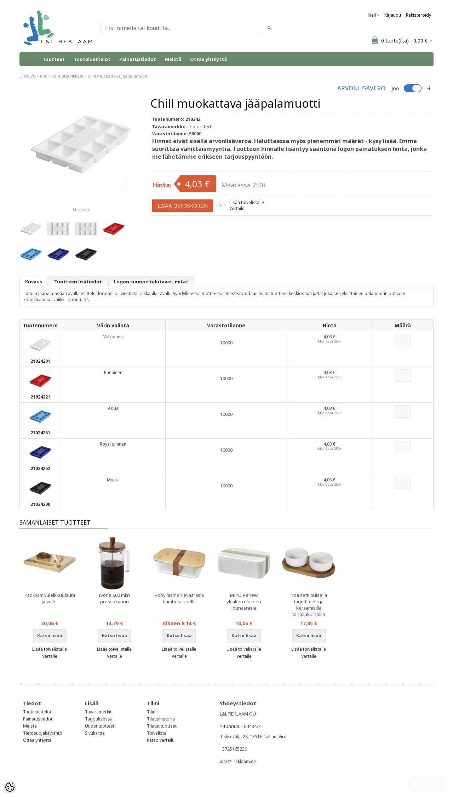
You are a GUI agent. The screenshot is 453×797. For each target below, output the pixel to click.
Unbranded (199, 126)
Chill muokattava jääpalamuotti (118, 76)
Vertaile (237, 208)
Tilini (151, 712)
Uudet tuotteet (99, 726)
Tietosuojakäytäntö (42, 733)
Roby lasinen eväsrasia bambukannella (179, 598)
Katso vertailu (160, 740)
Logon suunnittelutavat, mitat (151, 281)
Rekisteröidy (418, 15)
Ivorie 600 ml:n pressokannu (114, 598)
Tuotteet (53, 59)
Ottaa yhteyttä (208, 59)
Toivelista (156, 733)
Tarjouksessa (99, 719)
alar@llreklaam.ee (238, 761)
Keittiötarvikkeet (68, 76)
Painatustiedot (137, 59)
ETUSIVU (27, 76)
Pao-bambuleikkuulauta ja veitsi (49, 598)
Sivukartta (95, 733)
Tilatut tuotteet (162, 726)
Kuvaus (33, 281)
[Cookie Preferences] (10, 787)
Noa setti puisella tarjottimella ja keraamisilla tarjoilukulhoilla (309, 604)
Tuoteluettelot (92, 59)
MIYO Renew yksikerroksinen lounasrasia (243, 601)
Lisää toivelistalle (246, 202)
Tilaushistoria (161, 719)
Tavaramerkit (98, 712)
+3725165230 (233, 749)
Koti (43, 76)
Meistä (173, 59)
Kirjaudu (392, 15)
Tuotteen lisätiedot (78, 281)
